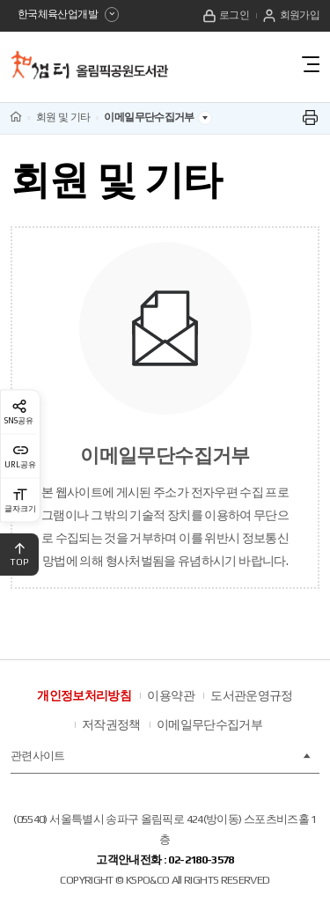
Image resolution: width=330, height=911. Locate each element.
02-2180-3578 (200, 859)
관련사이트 (161, 756)
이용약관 (170, 695)
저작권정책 (111, 724)
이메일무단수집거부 (209, 724)
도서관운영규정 (251, 695)
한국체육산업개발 (69, 15)
